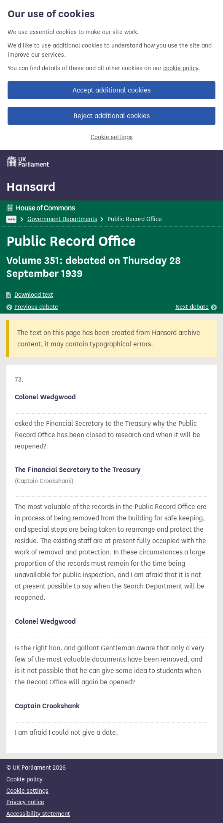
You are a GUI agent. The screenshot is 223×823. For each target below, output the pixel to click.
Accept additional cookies (111, 90)
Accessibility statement (38, 814)
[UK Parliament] (28, 161)
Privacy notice (25, 802)
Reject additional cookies (111, 116)
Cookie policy (24, 779)
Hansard (31, 186)
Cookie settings (112, 137)
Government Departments (62, 219)
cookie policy (180, 68)
